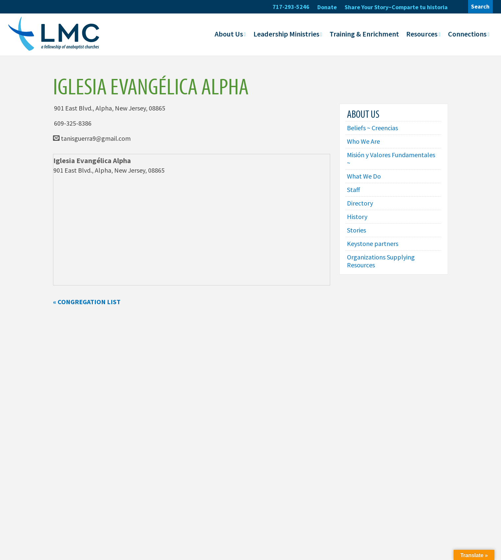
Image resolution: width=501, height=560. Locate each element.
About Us (229, 33)
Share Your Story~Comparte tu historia (396, 7)
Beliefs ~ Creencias (372, 128)
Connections (467, 33)
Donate (327, 7)
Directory (360, 203)
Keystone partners (372, 243)
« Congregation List (86, 301)
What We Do (364, 176)
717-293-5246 (291, 7)
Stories (356, 230)
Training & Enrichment (364, 33)
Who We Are (363, 141)
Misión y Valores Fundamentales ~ (391, 159)
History (357, 216)
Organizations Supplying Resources (381, 261)
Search (480, 6)
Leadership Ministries (286, 33)
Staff (353, 189)
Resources (421, 33)
